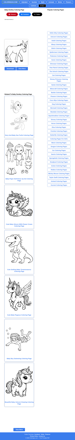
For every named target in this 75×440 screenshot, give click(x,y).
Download (10, 68)
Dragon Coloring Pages (59, 146)
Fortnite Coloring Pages (59, 131)
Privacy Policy (34, 436)
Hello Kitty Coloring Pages (59, 33)
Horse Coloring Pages (59, 123)
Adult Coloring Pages (58, 40)
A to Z (42, 5)
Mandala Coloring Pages (58, 112)
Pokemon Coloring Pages (59, 56)
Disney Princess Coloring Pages (59, 80)
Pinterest (12, 14)
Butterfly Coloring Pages (58, 135)
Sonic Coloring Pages (59, 60)
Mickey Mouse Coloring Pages (59, 173)
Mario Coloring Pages (59, 143)
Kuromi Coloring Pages (59, 185)
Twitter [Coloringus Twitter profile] (42, 434)
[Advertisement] (16, 30)
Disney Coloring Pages (59, 119)
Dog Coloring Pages (59, 104)
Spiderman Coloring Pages (59, 52)
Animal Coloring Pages (59, 181)
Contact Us (42, 436)
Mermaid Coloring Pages (59, 108)
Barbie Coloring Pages (59, 92)
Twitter (37, 14)
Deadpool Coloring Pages (59, 162)
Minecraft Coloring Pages (59, 89)
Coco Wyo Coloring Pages (59, 100)
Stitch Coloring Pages (59, 48)
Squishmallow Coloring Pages (58, 116)
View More (22, 68)
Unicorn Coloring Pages (59, 37)
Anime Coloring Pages (59, 166)
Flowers (68, 2)
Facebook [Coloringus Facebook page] (37, 434)
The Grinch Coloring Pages (59, 71)
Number (34, 2)
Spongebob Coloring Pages (58, 158)
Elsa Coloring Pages (59, 127)
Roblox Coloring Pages (59, 170)
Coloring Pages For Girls (59, 139)
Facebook (25, 14)
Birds (60, 2)
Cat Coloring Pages (59, 75)
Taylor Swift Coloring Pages (59, 177)
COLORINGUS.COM (10, 2)
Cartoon (33, 5)
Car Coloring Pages (59, 150)
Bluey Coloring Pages (59, 44)
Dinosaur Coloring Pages (59, 64)
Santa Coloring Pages (59, 85)
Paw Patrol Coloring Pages (59, 67)
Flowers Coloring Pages (59, 96)
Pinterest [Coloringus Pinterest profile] (47, 434)
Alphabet (24, 2)
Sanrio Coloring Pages (59, 154)
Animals (51, 2)
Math (43, 2)
